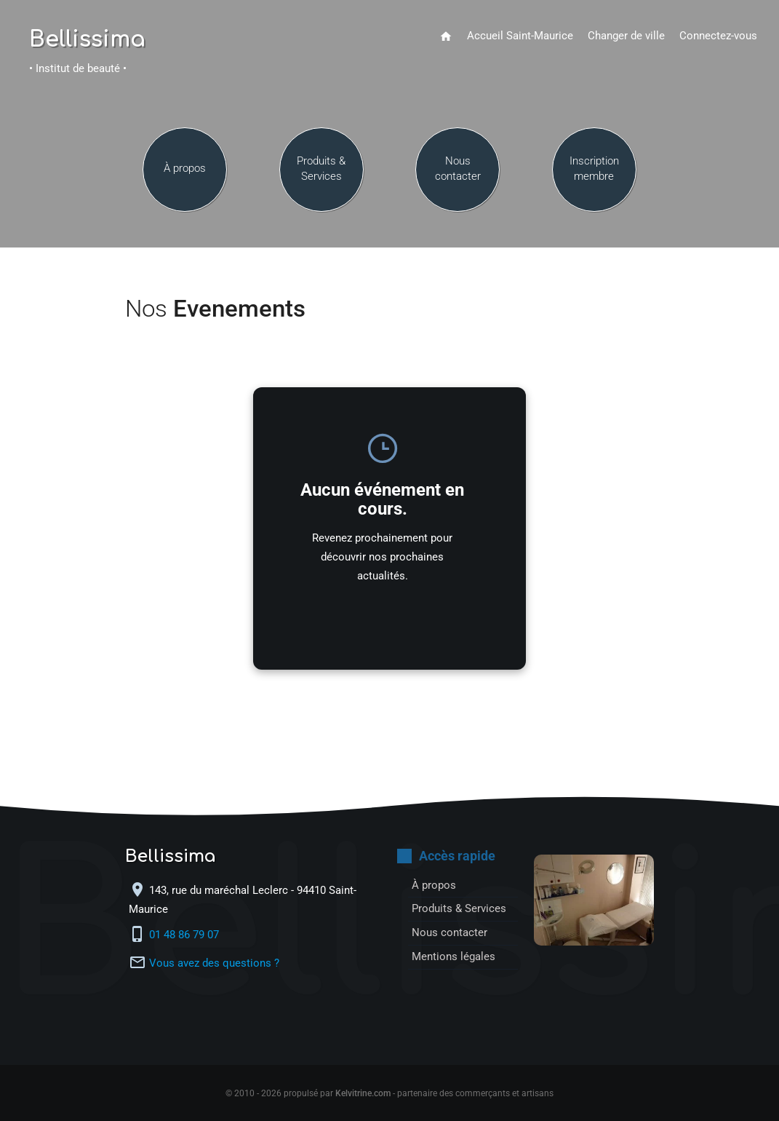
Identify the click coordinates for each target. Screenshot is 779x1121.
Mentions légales (453, 957)
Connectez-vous (718, 36)
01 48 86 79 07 (185, 935)
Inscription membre (594, 168)
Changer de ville (626, 36)
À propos (185, 168)
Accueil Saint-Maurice (520, 36)
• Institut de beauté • (78, 69)
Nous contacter (458, 168)
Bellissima (87, 40)
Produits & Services (321, 168)
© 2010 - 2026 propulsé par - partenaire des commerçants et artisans (389, 1093)
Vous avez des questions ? (214, 963)
